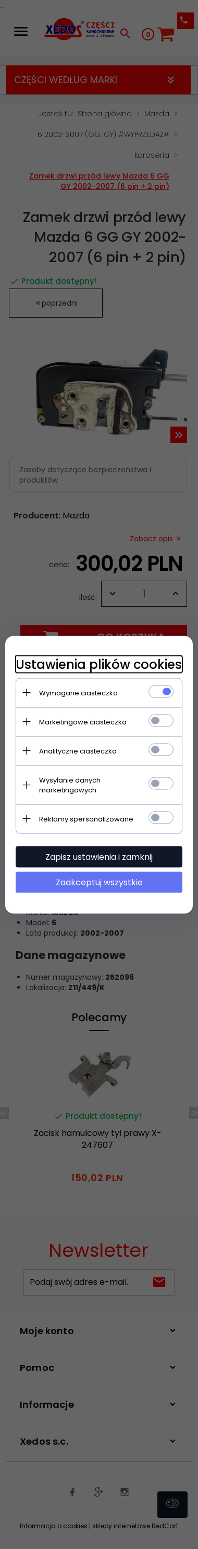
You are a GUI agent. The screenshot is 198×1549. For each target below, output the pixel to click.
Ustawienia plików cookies (99, 663)
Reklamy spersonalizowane (86, 819)
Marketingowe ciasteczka (83, 721)
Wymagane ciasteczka (78, 692)
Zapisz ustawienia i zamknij (99, 856)
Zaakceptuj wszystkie (99, 882)
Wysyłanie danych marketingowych (70, 784)
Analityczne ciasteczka (78, 751)
